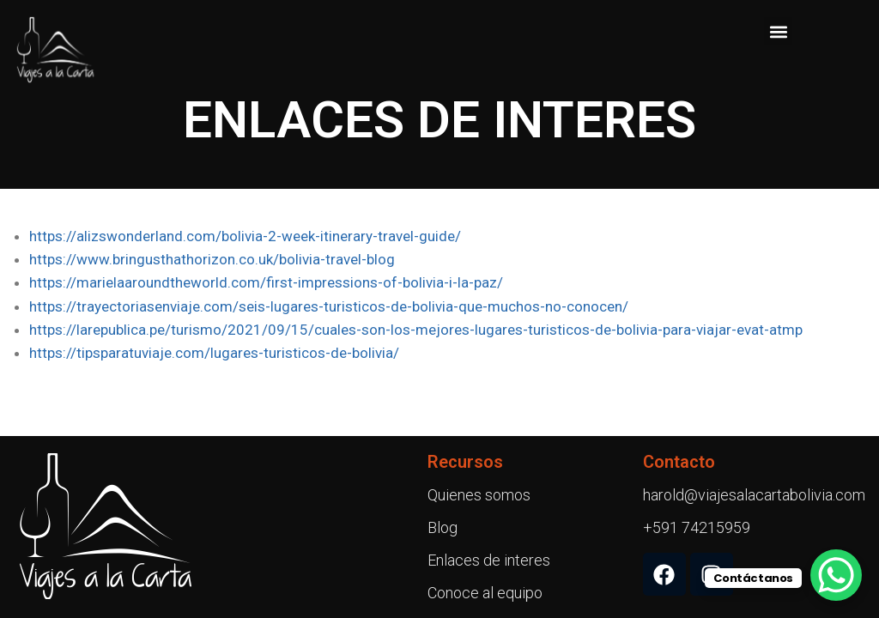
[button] (778, 31)
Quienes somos (478, 495)
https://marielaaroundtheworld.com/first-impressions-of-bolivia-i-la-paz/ (266, 282)
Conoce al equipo (485, 593)
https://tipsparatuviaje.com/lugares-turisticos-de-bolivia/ (214, 352)
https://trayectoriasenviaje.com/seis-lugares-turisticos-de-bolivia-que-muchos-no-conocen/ (328, 306)
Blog (442, 527)
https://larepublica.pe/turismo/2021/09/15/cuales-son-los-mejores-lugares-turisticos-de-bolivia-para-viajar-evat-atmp (416, 329)
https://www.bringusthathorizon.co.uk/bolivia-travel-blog (212, 259)
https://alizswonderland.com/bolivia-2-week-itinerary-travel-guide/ (245, 236)
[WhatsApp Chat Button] (836, 575)
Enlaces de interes (488, 560)
